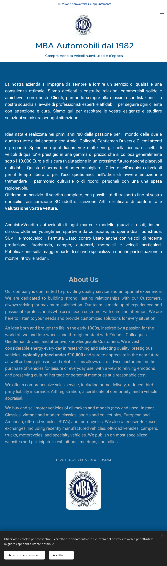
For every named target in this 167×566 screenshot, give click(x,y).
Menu (162, 13)
